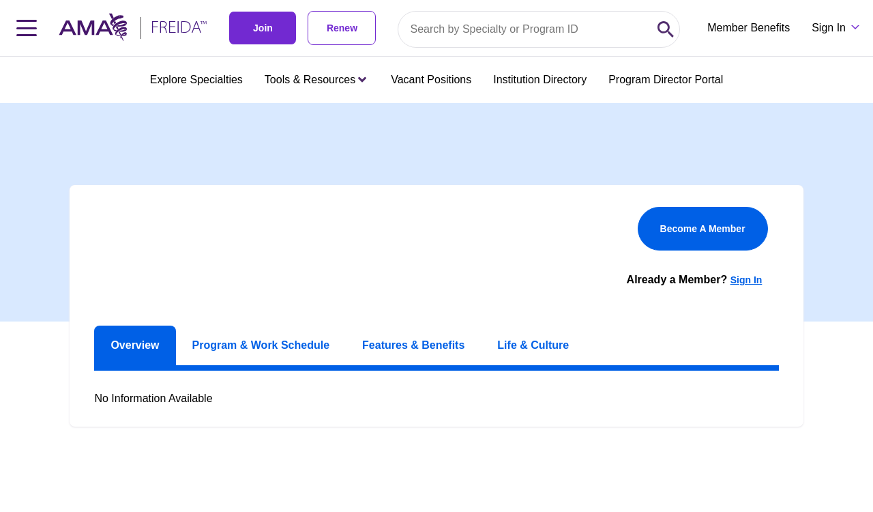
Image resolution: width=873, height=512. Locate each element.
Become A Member (702, 228)
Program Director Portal (665, 79)
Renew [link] (342, 28)
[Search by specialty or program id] (525, 29)
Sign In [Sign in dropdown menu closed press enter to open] (829, 27)
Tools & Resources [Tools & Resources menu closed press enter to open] (315, 79)
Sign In (746, 279)
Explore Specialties (196, 79)
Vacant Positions (431, 79)
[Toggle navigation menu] (26, 28)
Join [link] (263, 28)
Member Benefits (748, 27)
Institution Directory (540, 79)
